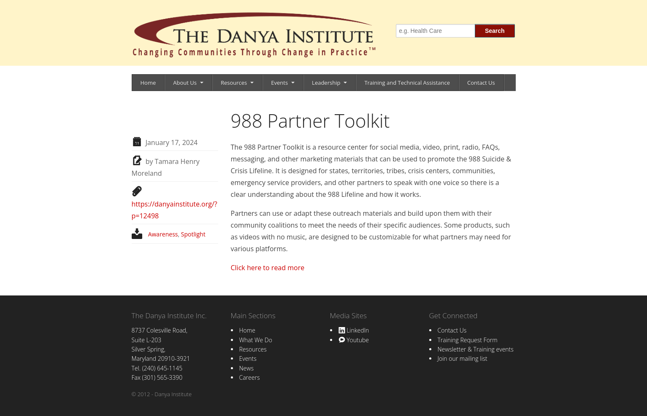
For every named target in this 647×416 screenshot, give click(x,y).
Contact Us (481, 82)
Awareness (163, 234)
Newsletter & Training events (476, 349)
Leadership (326, 82)
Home (148, 82)
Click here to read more (268, 267)
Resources (234, 82)
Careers (249, 377)
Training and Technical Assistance (407, 82)
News (246, 368)
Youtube (353, 340)
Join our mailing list (462, 358)
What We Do (255, 340)
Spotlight (193, 234)
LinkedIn (353, 330)
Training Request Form (468, 340)
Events (279, 82)
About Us (185, 82)
